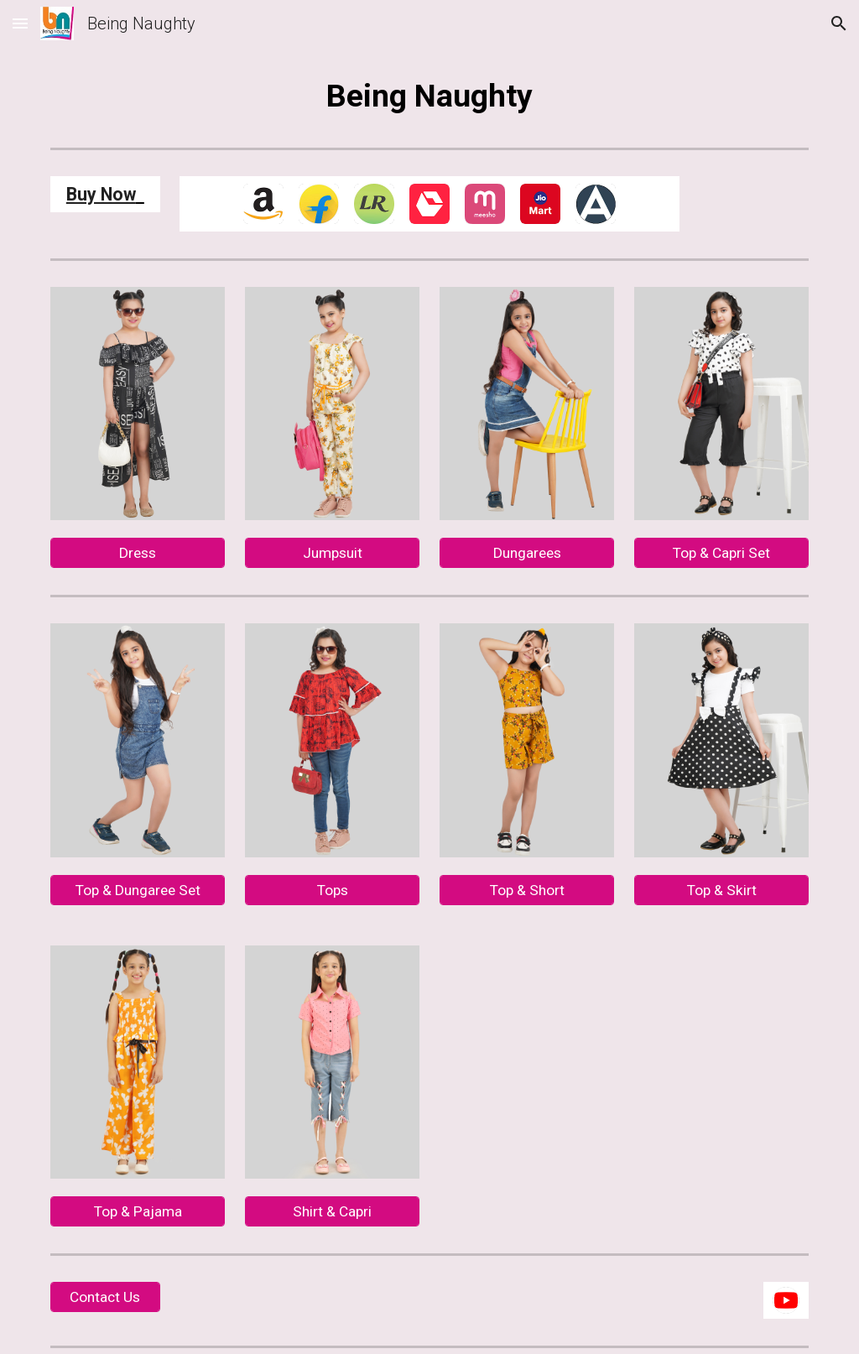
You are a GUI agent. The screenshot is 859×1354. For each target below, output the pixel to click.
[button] (20, 23)
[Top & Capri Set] (722, 553)
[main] (429, 95)
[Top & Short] (527, 890)
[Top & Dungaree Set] (138, 890)
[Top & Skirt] (722, 890)
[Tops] (332, 890)
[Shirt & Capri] (332, 1212)
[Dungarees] (527, 553)
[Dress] (138, 553)
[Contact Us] (105, 1297)
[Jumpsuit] (332, 553)
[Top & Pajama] (138, 1212)
